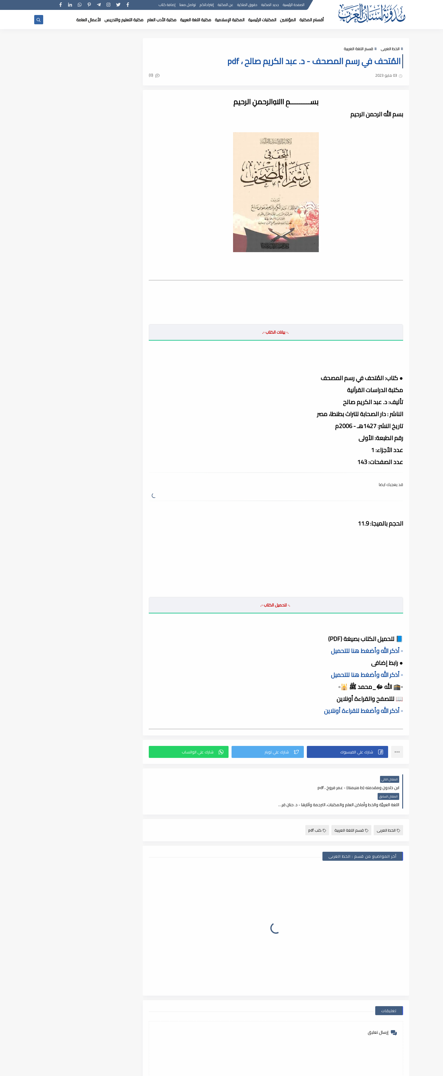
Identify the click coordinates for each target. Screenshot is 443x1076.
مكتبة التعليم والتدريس (123, 20)
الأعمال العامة (88, 20)
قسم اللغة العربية (358, 48)
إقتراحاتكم (207, 5)
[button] (347, 752)
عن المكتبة (226, 5)
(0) (155, 75)
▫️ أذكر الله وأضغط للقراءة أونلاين (363, 710)
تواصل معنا (188, 5)
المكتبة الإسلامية (229, 20)
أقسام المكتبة (311, 20)
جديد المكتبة (270, 5)
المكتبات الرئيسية (262, 20)
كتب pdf (317, 813)
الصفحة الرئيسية (294, 5)
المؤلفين (288, 20)
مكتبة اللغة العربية (195, 20)
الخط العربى (390, 48)
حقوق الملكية (248, 5)
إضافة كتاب (167, 5)
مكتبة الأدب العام (161, 20)
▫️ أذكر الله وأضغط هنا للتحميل (367, 650)
